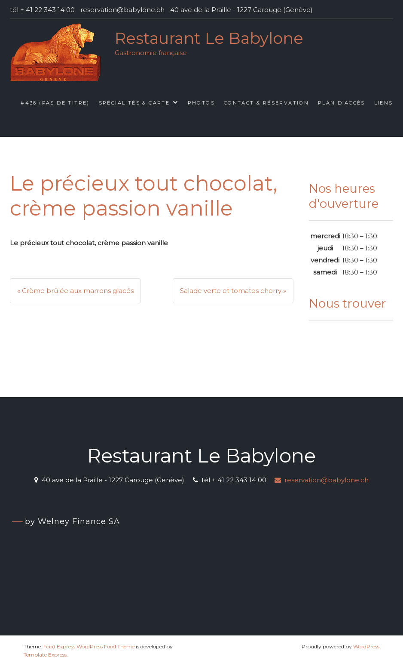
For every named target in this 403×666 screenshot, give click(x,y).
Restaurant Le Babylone (209, 38)
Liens (383, 103)
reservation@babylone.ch (322, 480)
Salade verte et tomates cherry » (233, 291)
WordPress (366, 646)
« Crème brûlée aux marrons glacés (75, 291)
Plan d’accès (341, 103)
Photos (201, 103)
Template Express (45, 654)
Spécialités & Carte (134, 103)
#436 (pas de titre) (55, 103)
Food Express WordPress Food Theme (88, 646)
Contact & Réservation (266, 103)
